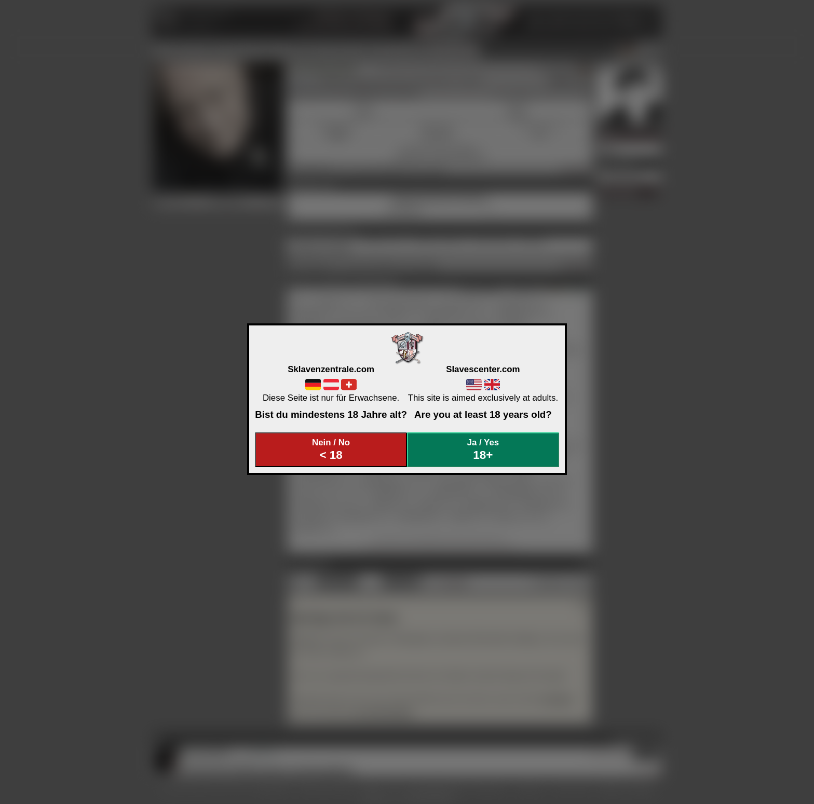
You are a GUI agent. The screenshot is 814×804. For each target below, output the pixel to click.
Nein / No (331, 450)
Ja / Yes (483, 450)
